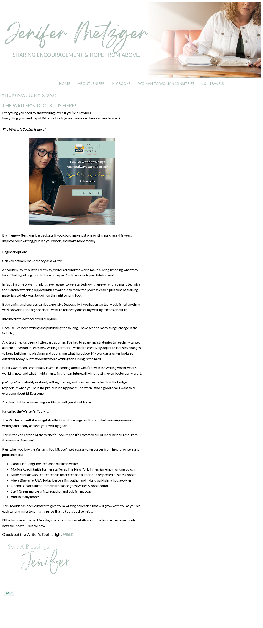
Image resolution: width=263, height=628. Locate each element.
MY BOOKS (121, 83)
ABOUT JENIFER (91, 83)
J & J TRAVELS (213, 83)
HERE (67, 534)
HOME (64, 83)
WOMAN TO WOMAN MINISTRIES (166, 83)
